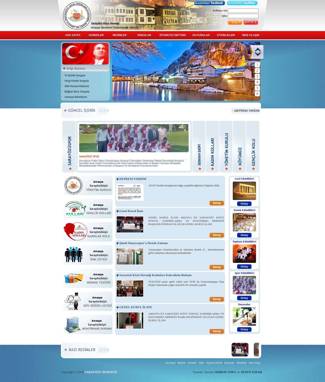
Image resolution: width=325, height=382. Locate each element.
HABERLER (96, 35)
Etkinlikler (241, 362)
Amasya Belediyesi (75, 97)
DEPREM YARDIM (251, 110)
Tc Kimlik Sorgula (74, 75)
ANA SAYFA (72, 35)
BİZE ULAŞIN (250, 35)
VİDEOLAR (144, 35)
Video (201, 362)
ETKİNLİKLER (226, 35)
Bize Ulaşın (254, 362)
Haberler (181, 362)
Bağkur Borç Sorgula (76, 91)
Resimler (192, 362)
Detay (244, 203)
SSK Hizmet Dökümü (76, 86)
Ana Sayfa (170, 362)
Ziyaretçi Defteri (214, 362)
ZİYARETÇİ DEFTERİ (172, 35)
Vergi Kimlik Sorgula (76, 80)
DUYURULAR (201, 35)
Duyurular (229, 362)
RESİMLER (119, 35)
